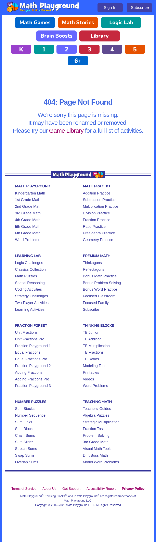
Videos (88, 379)
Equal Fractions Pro (31, 359)
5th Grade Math (27, 227)
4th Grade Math (27, 220)
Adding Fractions (28, 372)
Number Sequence (30, 415)
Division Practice (96, 213)
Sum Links (23, 422)
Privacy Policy (133, 488)
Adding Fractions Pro (32, 379)
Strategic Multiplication (101, 422)
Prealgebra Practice (99, 233)
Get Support (71, 488)
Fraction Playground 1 (33, 346)
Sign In (110, 7)
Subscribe (140, 7)
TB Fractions (93, 352)
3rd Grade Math (28, 213)
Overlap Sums (26, 462)
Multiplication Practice (100, 206)
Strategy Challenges (31, 296)
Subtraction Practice (99, 200)
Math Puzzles (26, 276)
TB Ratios (91, 359)
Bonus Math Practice (100, 276)
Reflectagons (93, 269)
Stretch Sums (26, 449)
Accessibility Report (101, 488)
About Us (49, 488)
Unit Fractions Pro (29, 339)
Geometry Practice (98, 240)
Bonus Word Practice (100, 289)
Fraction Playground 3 (33, 386)
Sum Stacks (25, 409)
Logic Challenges (29, 263)
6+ (78, 61)
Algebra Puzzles (96, 415)
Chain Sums (25, 435)
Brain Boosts (57, 35)
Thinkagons (92, 263)
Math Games (35, 22)
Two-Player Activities (32, 303)
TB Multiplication (96, 346)
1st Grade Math (27, 200)
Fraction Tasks (94, 429)
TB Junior (91, 332)
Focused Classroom (99, 296)
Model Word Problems (101, 462)
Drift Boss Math (95, 455)
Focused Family (96, 303)
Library (100, 35)
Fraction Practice (96, 220)
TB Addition (92, 339)
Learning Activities (29, 309)
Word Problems (27, 240)
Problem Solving (96, 435)
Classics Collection (30, 269)
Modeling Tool (94, 366)
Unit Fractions (26, 332)
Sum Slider (24, 442)
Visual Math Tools (97, 449)
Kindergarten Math (30, 193)
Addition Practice (96, 193)
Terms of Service (23, 488)
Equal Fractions (27, 352)
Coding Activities (28, 289)
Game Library (66, 130)
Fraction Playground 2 (33, 366)
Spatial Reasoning (30, 283)
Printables (91, 372)
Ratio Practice (94, 227)
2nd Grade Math (28, 206)
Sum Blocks (24, 429)
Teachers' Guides (97, 409)
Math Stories (78, 22)
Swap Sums (25, 455)
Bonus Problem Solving (102, 283)
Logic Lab (121, 22)
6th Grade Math (27, 233)
